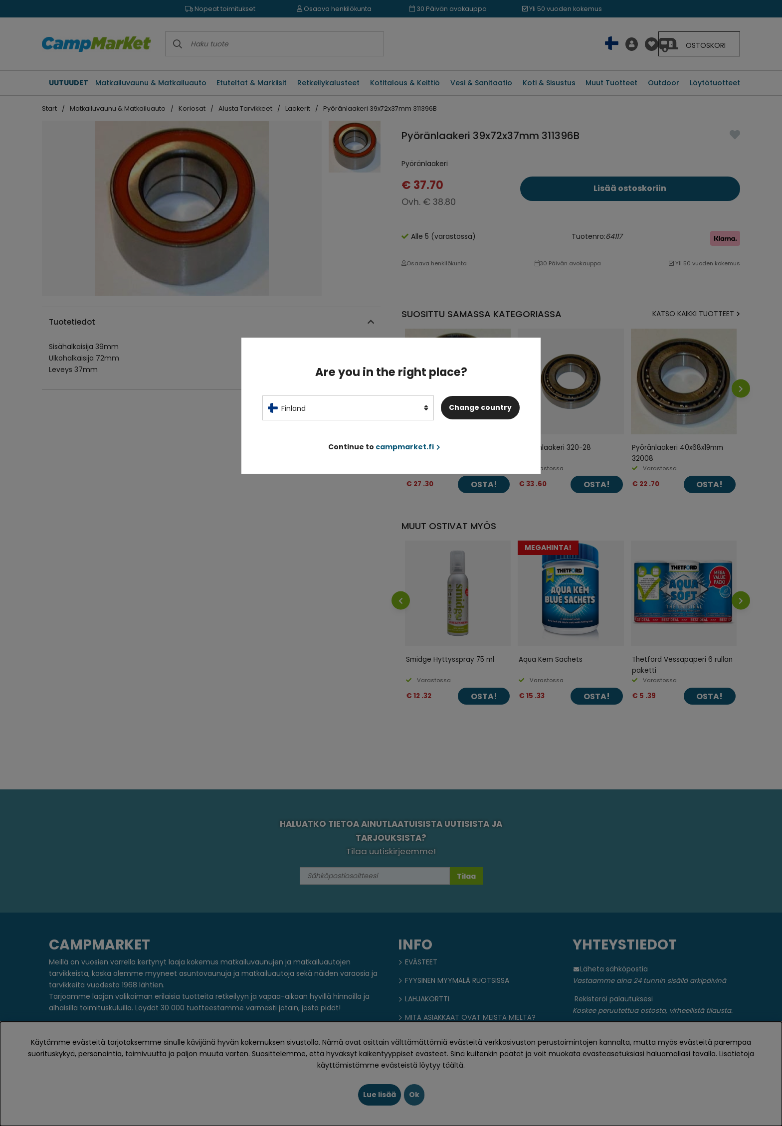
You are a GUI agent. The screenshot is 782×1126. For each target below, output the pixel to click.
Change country (480, 407)
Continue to (384, 447)
